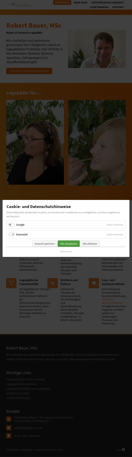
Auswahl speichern (45, 231)
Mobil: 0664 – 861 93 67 (27, 435)
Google (20, 212)
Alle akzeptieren (68, 231)
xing (118, 450)
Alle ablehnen (90, 231)
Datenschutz (66, 239)
